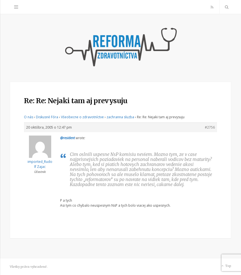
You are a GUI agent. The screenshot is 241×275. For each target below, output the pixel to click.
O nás (28, 117)
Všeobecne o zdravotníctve (82, 117)
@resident (67, 138)
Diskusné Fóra (47, 117)
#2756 (210, 127)
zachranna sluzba (120, 117)
